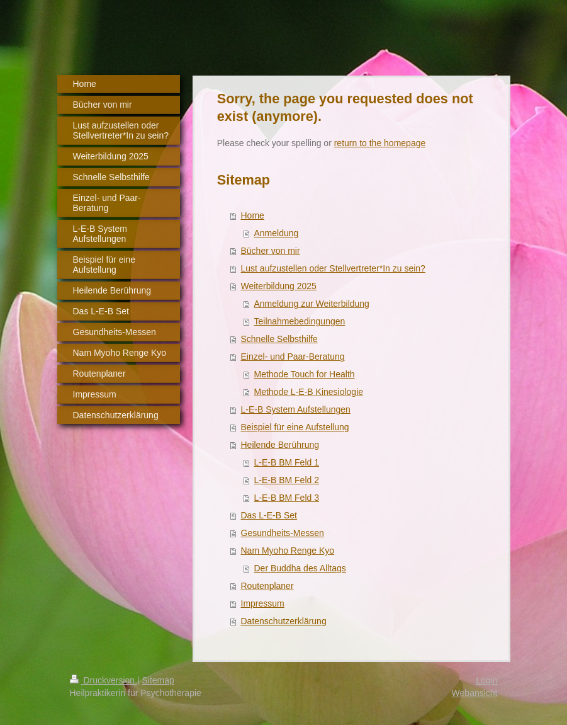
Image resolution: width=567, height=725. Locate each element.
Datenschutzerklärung (284, 621)
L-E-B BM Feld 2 (286, 480)
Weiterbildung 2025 (279, 286)
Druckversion (103, 680)
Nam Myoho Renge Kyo (288, 550)
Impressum (262, 603)
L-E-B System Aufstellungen (296, 409)
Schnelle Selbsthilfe (279, 339)
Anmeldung (276, 233)
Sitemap (158, 680)
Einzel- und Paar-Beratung (293, 356)
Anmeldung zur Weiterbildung (311, 304)
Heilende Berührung (280, 445)
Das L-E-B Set (269, 515)
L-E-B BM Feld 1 (286, 462)
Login (486, 680)
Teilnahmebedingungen (299, 321)
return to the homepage (380, 143)
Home (252, 215)
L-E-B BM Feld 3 (286, 498)
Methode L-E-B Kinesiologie (309, 392)
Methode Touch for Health (304, 374)
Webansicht (475, 693)
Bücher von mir (270, 251)
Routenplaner (267, 586)
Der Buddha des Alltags (300, 568)
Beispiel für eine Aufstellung (295, 427)
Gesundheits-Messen (282, 533)
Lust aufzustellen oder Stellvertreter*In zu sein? (333, 268)
